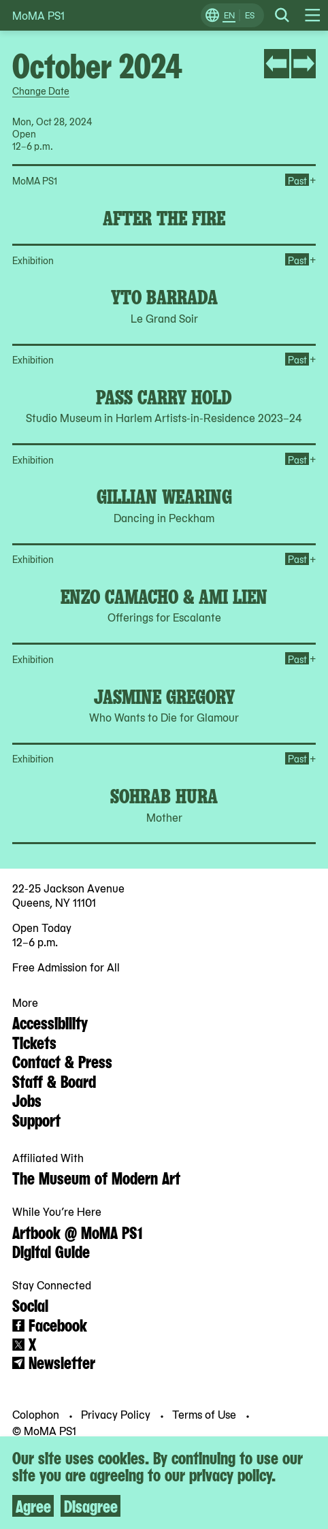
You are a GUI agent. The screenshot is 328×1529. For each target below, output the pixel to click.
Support (36, 1119)
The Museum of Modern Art (96, 1177)
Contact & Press (62, 1060)
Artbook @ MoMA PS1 (77, 1231)
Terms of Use (205, 1414)
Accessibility (50, 1022)
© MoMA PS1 (44, 1429)
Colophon (37, 1414)
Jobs (27, 1099)
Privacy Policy (117, 1414)
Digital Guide (51, 1250)
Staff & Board (54, 1080)
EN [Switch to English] (229, 15)
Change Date (40, 90)
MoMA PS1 (38, 15)
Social (30, 1304)
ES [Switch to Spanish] (250, 15)
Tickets (34, 1041)
